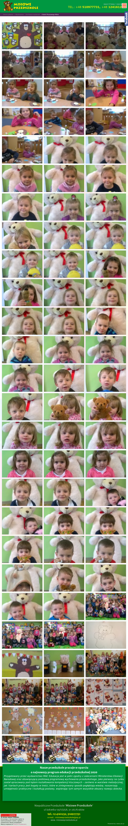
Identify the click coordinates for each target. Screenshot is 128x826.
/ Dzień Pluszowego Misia (50, 14)
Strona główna (8, 14)
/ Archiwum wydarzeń (32, 14)
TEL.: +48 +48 (97, 7)
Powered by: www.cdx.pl (116, 823)
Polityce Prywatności (20, 824)
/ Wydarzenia (19, 14)
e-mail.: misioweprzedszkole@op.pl (64, 817)
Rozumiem (8, 815)
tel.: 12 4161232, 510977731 (64, 814)
